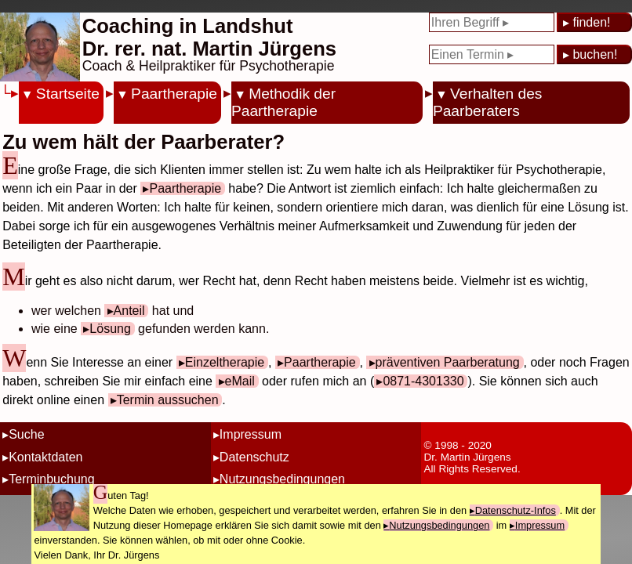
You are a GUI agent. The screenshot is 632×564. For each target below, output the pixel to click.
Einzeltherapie (224, 362)
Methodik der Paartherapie (283, 102)
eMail (240, 381)
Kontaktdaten (45, 457)
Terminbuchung (51, 479)
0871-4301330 (423, 381)
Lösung (110, 328)
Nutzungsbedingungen (282, 479)
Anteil (129, 310)
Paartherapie (174, 93)
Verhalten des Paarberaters (488, 102)
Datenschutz (254, 457)
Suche (26, 434)
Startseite (68, 93)
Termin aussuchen (168, 400)
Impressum (250, 434)
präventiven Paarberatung (448, 362)
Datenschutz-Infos (515, 510)
